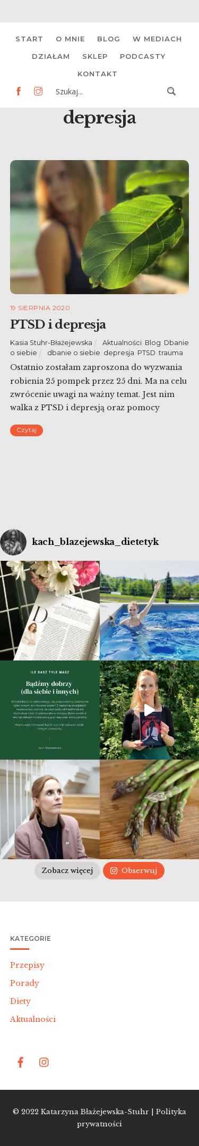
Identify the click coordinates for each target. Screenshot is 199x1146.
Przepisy (27, 965)
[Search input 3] (108, 91)
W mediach (157, 38)
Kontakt (97, 73)
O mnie (70, 38)
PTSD (146, 353)
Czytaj (26, 430)
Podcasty (143, 56)
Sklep (95, 56)
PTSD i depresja (58, 324)
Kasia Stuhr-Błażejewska (51, 343)
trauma (171, 353)
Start (29, 38)
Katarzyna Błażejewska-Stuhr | (98, 1111)
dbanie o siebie (73, 353)
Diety (20, 1001)
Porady (24, 983)
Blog (108, 38)
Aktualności (122, 343)
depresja (118, 353)
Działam (51, 56)
